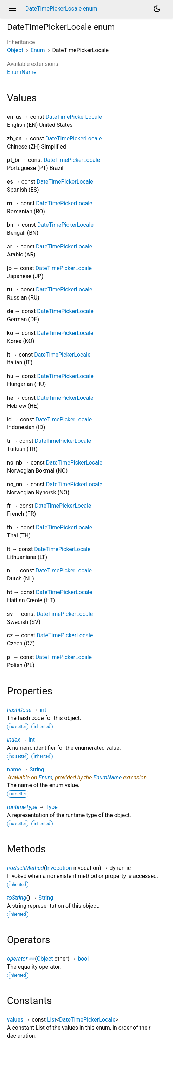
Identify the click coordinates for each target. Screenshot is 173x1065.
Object (15, 50)
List (51, 1019)
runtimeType (22, 807)
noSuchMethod (25, 868)
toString (16, 897)
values (15, 1019)
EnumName (21, 72)
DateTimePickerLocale (74, 117)
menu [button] (12, 9)
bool (83, 958)
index (13, 739)
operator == (21, 958)
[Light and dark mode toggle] (156, 8)
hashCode (19, 710)
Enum (38, 50)
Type (52, 807)
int (43, 710)
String (37, 769)
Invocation (59, 868)
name (14, 769)
